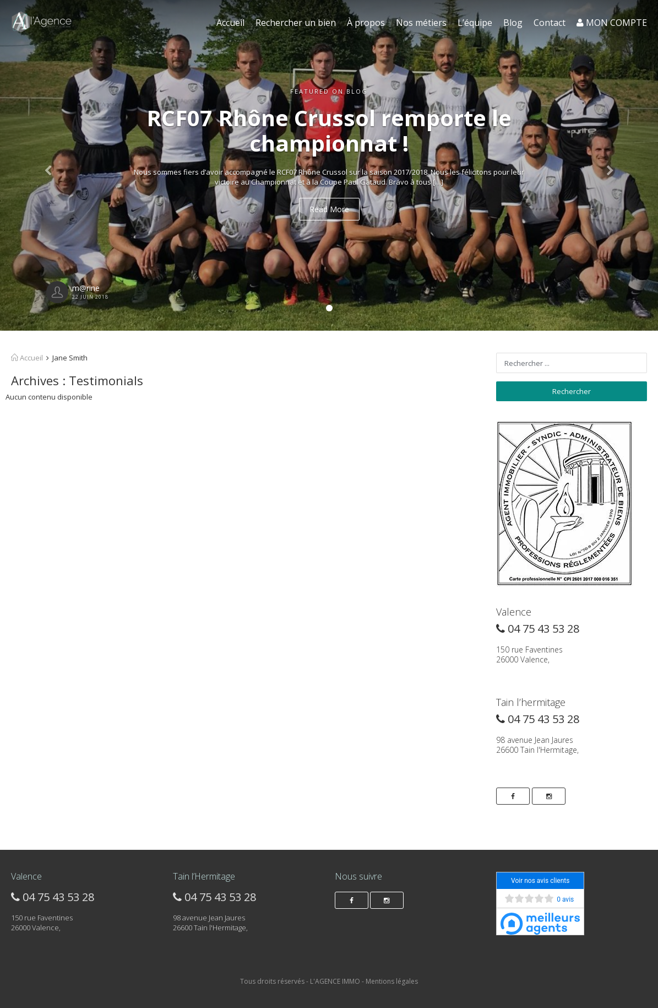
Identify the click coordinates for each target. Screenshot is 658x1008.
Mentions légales (392, 981)
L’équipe (475, 23)
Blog (513, 23)
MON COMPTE (612, 23)
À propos (366, 23)
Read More (329, 209)
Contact (549, 23)
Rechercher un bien (295, 23)
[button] (49, 165)
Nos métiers (421, 23)
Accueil (230, 23)
